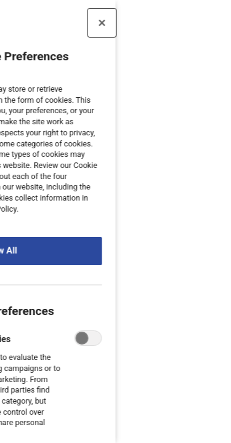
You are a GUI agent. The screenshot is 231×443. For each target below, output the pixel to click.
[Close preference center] (69, 22)
